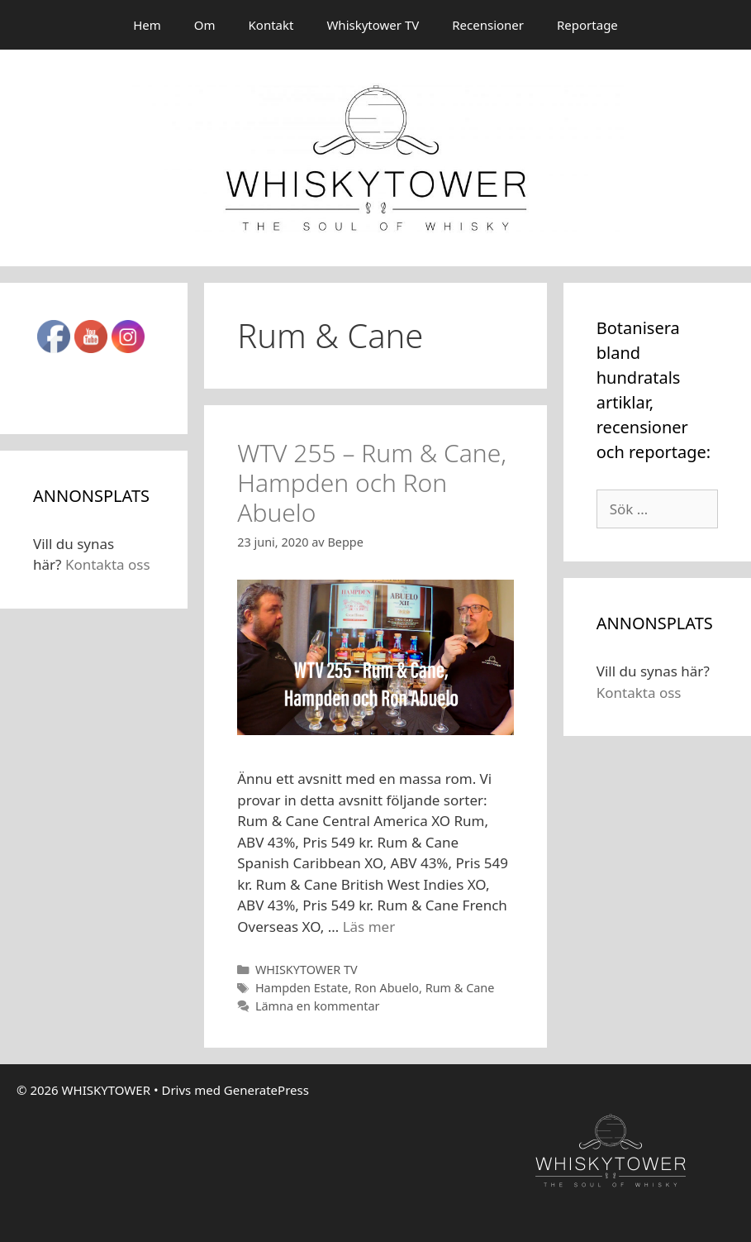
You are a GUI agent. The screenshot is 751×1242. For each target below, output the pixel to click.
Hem (147, 25)
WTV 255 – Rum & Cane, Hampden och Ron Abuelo (371, 482)
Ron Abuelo (386, 988)
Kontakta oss (107, 564)
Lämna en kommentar (317, 1006)
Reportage (587, 25)
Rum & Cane (460, 988)
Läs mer (369, 926)
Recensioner (488, 25)
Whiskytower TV (372, 25)
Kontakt (271, 25)
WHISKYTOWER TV (306, 969)
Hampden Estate (301, 988)
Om (205, 25)
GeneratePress (266, 1090)
